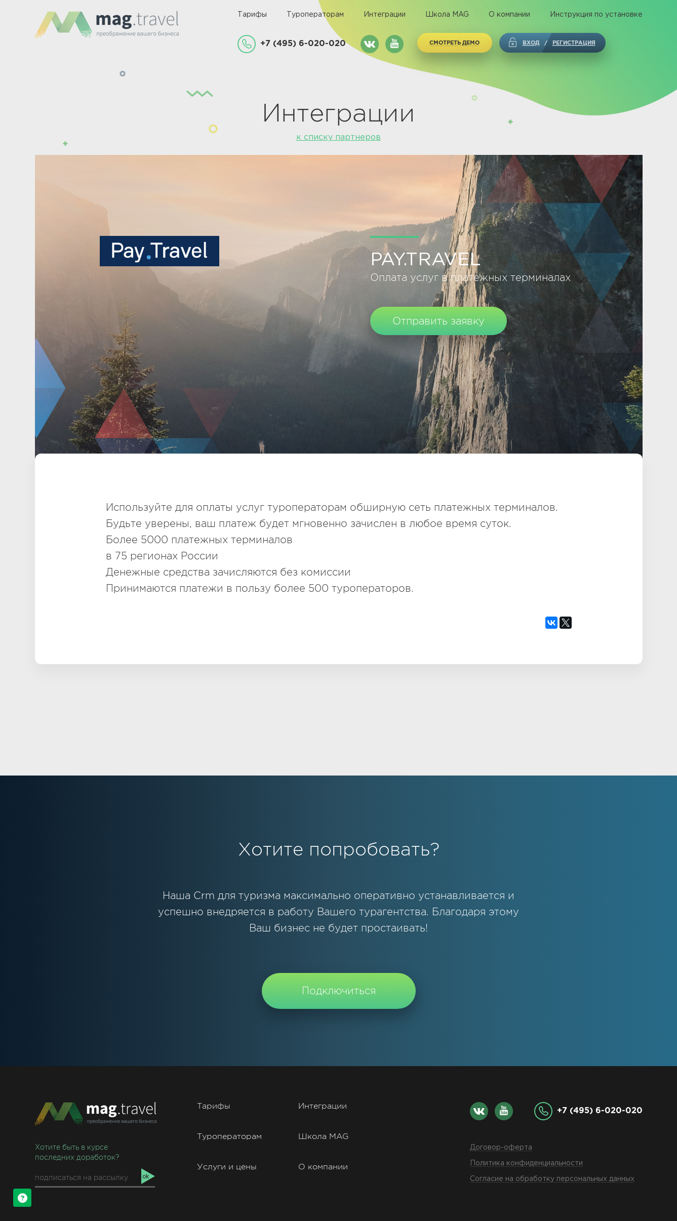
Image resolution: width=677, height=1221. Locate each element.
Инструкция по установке (596, 15)
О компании (509, 15)
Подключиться (339, 990)
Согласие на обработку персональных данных (552, 1179)
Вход (531, 42)
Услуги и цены (227, 1166)
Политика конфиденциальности (526, 1163)
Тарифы (252, 15)
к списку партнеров (338, 137)
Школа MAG (447, 15)
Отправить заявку (438, 321)
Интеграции (385, 15)
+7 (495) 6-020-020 (303, 43)
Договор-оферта (501, 1148)
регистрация (573, 42)
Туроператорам (315, 15)
